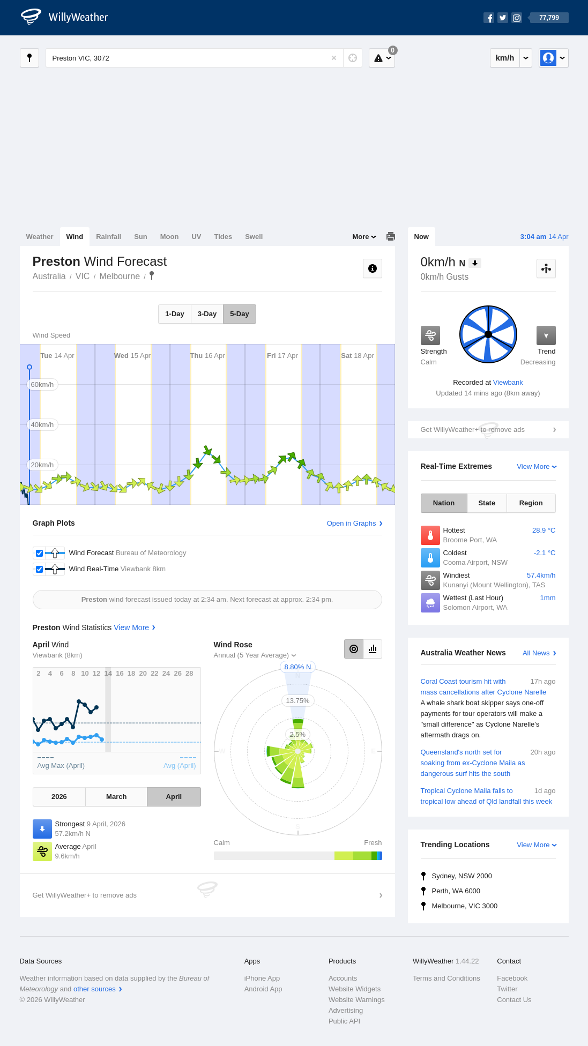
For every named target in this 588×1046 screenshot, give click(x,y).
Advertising (346, 1010)
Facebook (512, 978)
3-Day (207, 314)
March (116, 797)
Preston (151, 275)
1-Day (174, 314)
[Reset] (334, 58)
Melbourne (119, 276)
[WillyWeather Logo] (70, 17)
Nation (444, 503)
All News (536, 653)
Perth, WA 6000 (456, 891)
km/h (504, 57)
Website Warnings (357, 1000)
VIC (83, 276)
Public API (344, 1021)
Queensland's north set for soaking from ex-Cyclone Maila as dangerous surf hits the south (488, 762)
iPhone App (262, 978)
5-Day (239, 314)
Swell (254, 237)
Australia (49, 276)
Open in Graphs (351, 523)
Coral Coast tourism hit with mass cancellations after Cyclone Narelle (488, 708)
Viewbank (508, 382)
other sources (94, 989)
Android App (263, 989)
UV (196, 237)
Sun (140, 237)
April (174, 797)
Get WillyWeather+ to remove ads (473, 429)
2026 (59, 797)
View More (533, 466)
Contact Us (514, 1000)
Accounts (343, 978)
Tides (223, 237)
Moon (169, 237)
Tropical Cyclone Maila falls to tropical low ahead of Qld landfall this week (488, 795)
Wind (75, 237)
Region (531, 503)
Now (421, 237)
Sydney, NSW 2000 (462, 876)
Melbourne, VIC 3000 (465, 906)
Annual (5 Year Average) (251, 655)
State (486, 503)
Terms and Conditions (446, 978)
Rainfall (108, 237)
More (360, 237)
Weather (40, 237)
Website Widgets (355, 989)
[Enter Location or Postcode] (204, 58)
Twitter (507, 989)
